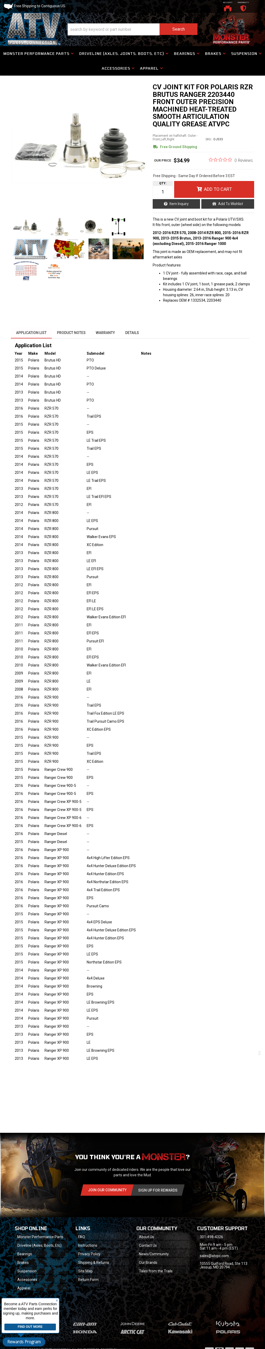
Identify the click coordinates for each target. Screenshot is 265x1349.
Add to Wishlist (230, 204)
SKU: (208, 139)
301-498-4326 (211, 1237)
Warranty (105, 333)
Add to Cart (218, 189)
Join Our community (107, 1190)
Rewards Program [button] (24, 1342)
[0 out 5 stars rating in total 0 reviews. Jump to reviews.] (231, 160)
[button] (118, 68)
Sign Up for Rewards (158, 1191)
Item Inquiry (179, 204)
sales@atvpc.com (214, 1256)
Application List (31, 333)
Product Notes (71, 333)
